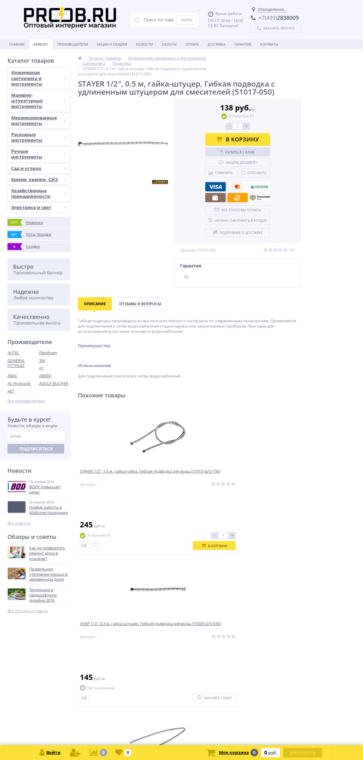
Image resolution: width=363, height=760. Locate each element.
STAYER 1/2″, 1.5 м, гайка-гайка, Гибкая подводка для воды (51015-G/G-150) (112, 478)
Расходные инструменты (38, 137)
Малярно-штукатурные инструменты (38, 100)
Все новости (19, 523)
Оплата (192, 44)
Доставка (216, 44)
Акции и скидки (112, 44)
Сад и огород (38, 168)
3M (42, 360)
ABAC (12, 375)
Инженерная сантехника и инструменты (38, 78)
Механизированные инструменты (38, 120)
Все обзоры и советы (27, 611)
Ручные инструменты (38, 154)
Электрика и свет (38, 207)
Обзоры (169, 44)
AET (10, 391)
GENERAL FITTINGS (16, 363)
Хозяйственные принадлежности (38, 193)
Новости (144, 44)
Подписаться (36, 449)
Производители (72, 44)
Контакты (269, 44)
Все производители (26, 401)
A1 (41, 368)
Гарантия (242, 44)
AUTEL (13, 352)
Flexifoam (48, 352)
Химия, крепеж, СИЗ (38, 179)
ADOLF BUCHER (53, 383)
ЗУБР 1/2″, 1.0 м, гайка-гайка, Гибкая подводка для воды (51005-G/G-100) (259, 478)
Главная (17, 44)
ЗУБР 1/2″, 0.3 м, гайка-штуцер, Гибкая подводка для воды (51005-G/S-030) (186, 478)
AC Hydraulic (19, 383)
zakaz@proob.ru (87, 730)
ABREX (45, 375)
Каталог (41, 44)
